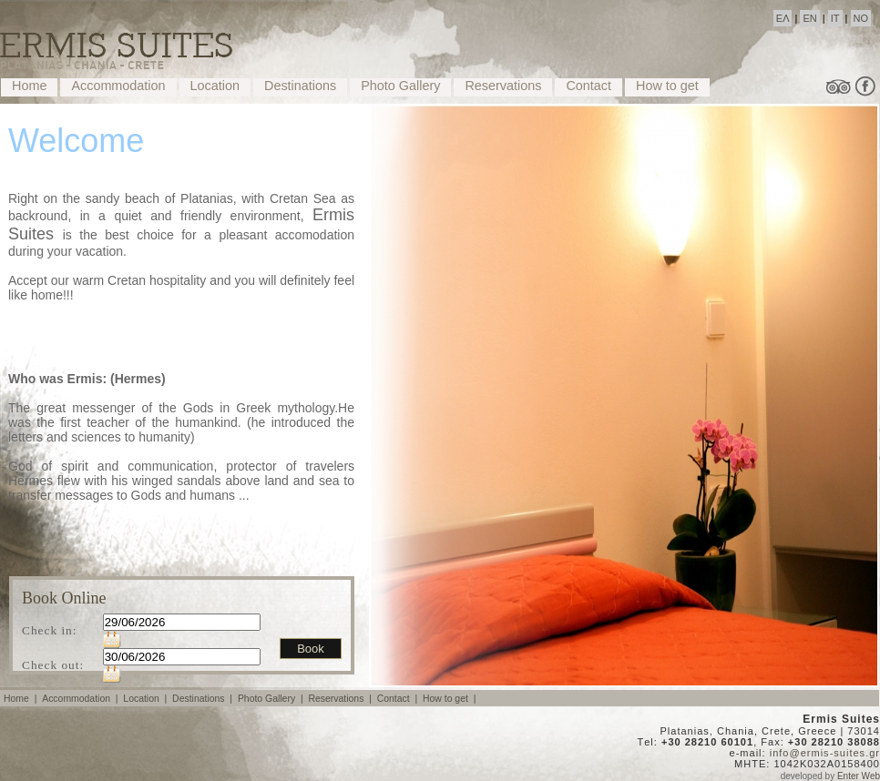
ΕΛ (783, 18)
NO (861, 18)
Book (310, 648)
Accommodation (118, 85)
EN (809, 18)
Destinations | (203, 699)
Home (29, 85)
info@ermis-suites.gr (825, 752)
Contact (588, 85)
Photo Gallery (400, 85)
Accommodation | (81, 699)
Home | (21, 699)
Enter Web (858, 776)
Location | (146, 699)
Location (215, 85)
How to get (667, 85)
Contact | (398, 699)
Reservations (503, 85)
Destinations (300, 85)
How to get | (450, 699)
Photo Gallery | (272, 699)
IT (835, 18)
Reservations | (340, 699)
